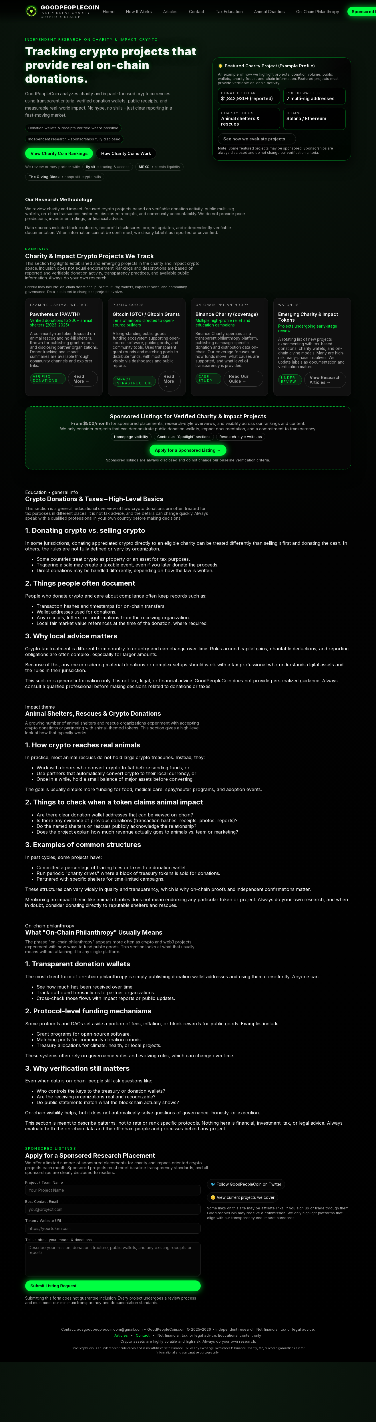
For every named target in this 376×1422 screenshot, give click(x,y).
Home (109, 11)
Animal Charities (269, 11)
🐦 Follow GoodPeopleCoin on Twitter (246, 1184)
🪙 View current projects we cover (242, 1197)
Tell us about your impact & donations (58, 1240)
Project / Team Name (44, 1182)
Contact (196, 11)
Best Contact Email (41, 1201)
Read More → (81, 379)
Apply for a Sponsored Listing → (188, 450)
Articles (170, 11)
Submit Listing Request (54, 1286)
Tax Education (229, 11)
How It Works (139, 11)
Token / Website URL (43, 1221)
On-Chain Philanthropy (317, 11)
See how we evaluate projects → (256, 138)
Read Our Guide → (238, 379)
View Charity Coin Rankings (59, 153)
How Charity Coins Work (126, 153)
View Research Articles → (325, 380)
